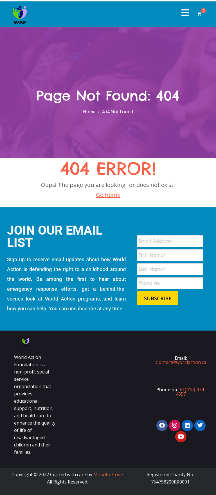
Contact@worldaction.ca (181, 362)
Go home (108, 195)
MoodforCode (108, 474)
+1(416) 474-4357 (191, 391)
